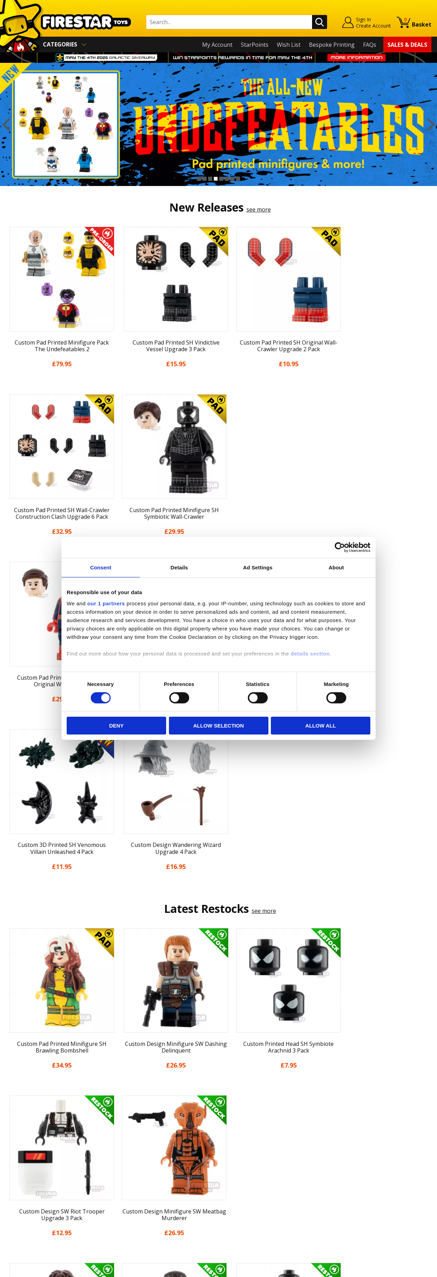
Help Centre (127, 1129)
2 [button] (204, 179)
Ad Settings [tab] (257, 567)
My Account (217, 45)
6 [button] (227, 179)
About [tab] (336, 567)
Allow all (320, 726)
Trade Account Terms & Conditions (157, 1192)
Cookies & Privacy (29, 1187)
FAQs (369, 45)
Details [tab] (179, 567)
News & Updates (27, 1147)
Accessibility (21, 1198)
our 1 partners (106, 603)
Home (13, 1117)
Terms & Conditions (32, 1178)
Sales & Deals (407, 45)
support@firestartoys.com (146, 1152)
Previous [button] (6, 124)
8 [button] (238, 179)
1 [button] (199, 179)
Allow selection (218, 726)
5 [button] (221, 179)
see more (258, 209)
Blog (12, 1157)
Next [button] (431, 124)
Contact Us (126, 1117)
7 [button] (232, 179)
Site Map (17, 1218)
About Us (18, 1137)
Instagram (271, 1145)
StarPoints (254, 45)
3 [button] (210, 179)
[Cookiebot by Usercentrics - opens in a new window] (339, 547)
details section (310, 653)
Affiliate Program (134, 1204)
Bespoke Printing (332, 45)
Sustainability (23, 1208)
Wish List (289, 45)
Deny (116, 726)
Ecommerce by (405, 1269)
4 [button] (216, 179)
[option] (218, 124)
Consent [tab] (100, 567)
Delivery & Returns (30, 1168)
